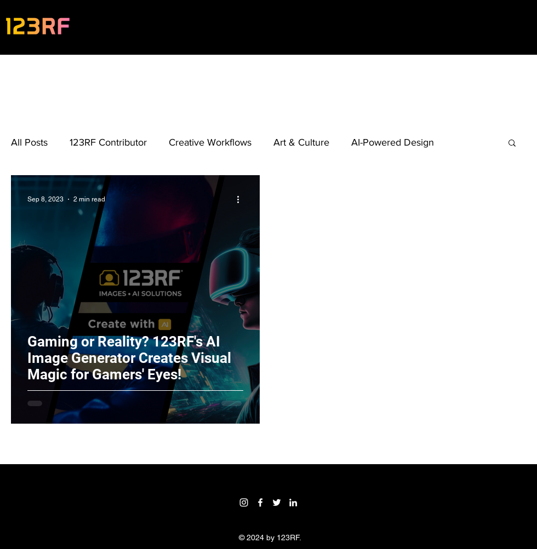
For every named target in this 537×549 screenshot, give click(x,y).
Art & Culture (301, 142)
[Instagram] (243, 502)
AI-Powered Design (392, 142)
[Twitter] (276, 502)
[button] (512, 143)
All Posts (29, 142)
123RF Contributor (108, 142)
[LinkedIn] (293, 502)
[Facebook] (260, 502)
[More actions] (241, 199)
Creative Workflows (210, 142)
